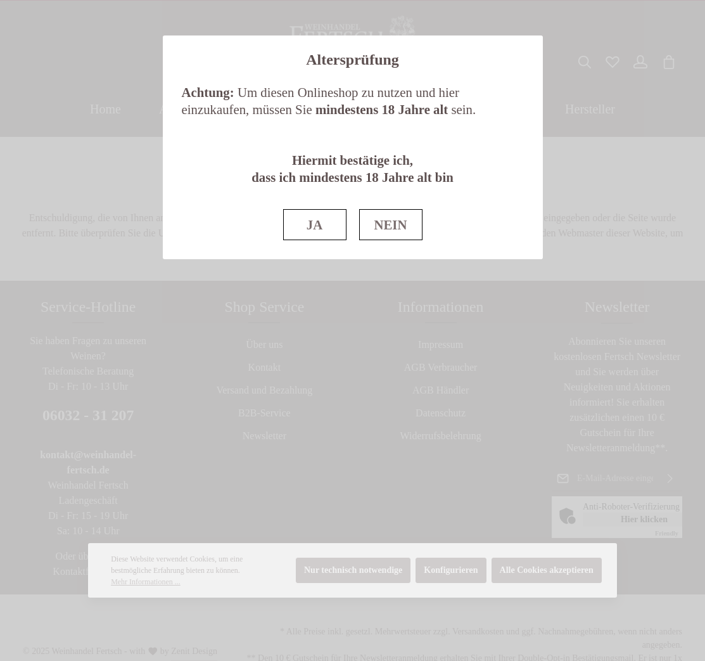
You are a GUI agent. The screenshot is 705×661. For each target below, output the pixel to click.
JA (314, 224)
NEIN (390, 224)
